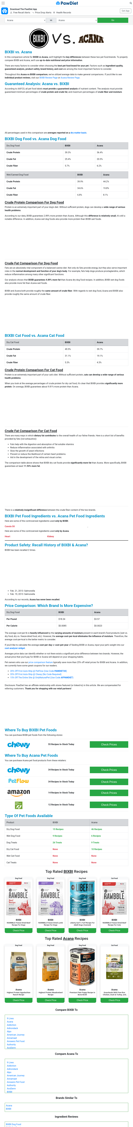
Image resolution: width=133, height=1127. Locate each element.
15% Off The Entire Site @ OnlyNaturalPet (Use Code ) (41, 677)
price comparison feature (41, 662)
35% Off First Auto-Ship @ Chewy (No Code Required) (35, 674)
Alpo (9, 1031)
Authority (11, 1044)
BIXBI (9, 1092)
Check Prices (109, 744)
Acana (10, 1021)
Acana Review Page (70, 77)
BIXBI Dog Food (13, 1124)
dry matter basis (78, 132)
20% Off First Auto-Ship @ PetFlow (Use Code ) (38, 671)
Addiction (11, 1025)
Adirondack (12, 1028)
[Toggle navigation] (3, 3)
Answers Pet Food (15, 1041)
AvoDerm (11, 1048)
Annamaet (12, 1038)
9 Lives (10, 1018)
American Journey (15, 1034)
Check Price (18, 930)
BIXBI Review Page (49, 77)
